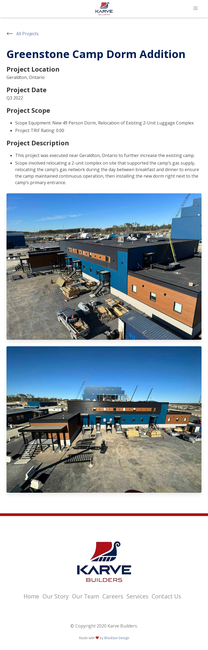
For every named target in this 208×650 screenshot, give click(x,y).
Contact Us (166, 596)
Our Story (56, 596)
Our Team (85, 596)
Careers (112, 596)
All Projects (22, 33)
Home (31, 596)
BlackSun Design (116, 638)
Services (137, 596)
